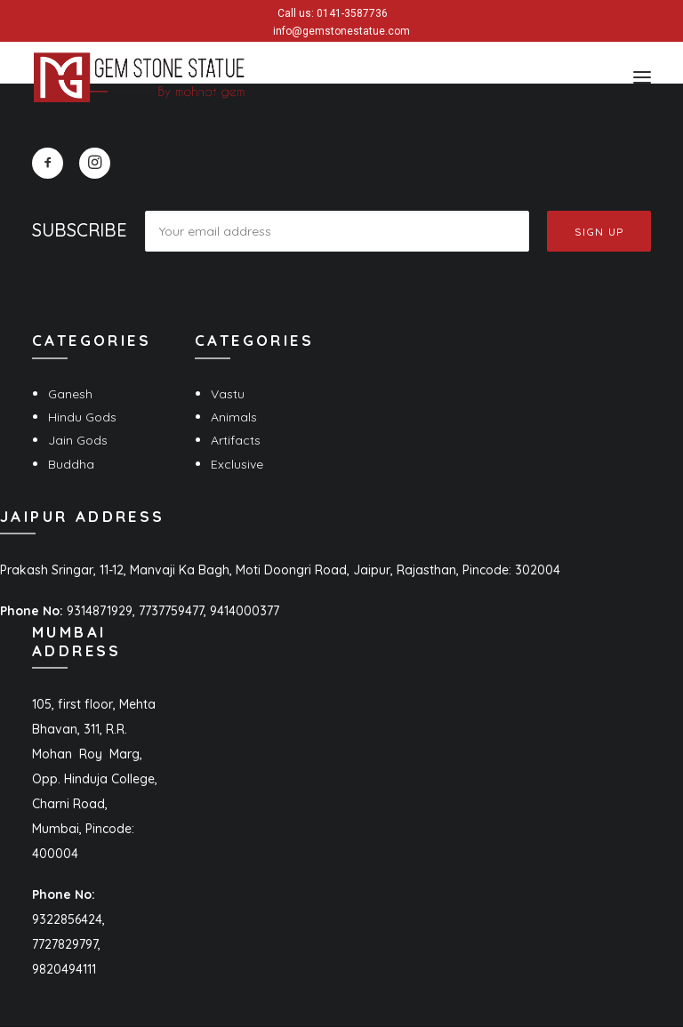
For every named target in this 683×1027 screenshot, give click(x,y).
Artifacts (236, 440)
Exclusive (237, 464)
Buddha (71, 464)
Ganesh (70, 394)
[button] (642, 77)
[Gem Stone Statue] (139, 77)
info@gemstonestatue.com (341, 31)
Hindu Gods (82, 417)
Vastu (228, 394)
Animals (234, 417)
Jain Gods (78, 440)
